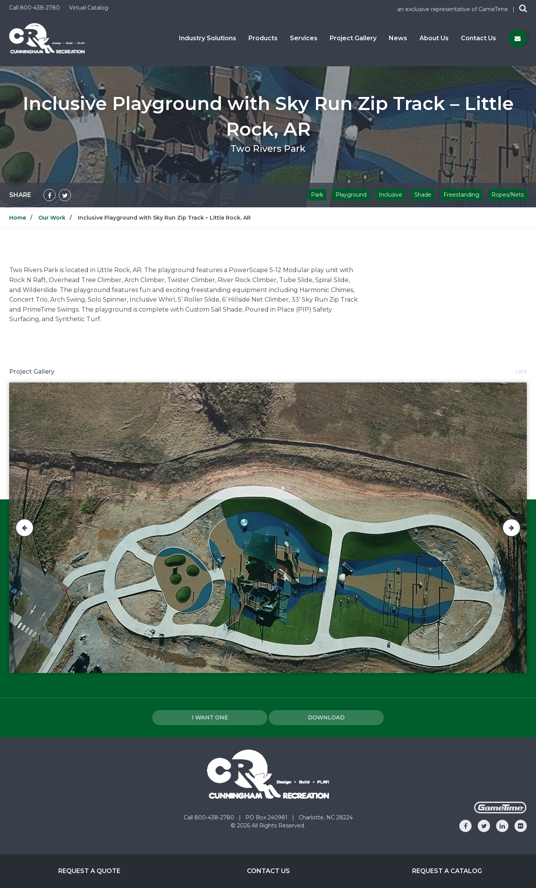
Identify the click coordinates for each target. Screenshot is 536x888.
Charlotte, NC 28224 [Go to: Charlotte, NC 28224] (326, 817)
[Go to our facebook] (465, 826)
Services (303, 38)
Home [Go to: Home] (17, 217)
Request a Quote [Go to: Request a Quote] (89, 871)
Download (326, 717)
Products (263, 38)
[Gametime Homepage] (500, 811)
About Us (434, 38)
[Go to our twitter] (484, 826)
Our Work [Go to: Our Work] (52, 217)
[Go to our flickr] (521, 826)
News (398, 38)
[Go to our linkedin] (502, 826)
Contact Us (478, 38)
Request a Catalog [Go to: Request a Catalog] (447, 871)
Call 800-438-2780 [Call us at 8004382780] (35, 7)
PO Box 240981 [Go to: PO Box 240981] (267, 817)
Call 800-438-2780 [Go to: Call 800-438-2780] (210, 817)
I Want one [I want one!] (210, 717)
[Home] (47, 37)
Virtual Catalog (88, 7)
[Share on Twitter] (65, 195)
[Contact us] (517, 38)
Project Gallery (353, 38)
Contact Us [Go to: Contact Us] (268, 871)
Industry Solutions (207, 38)
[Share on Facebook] (49, 195)
